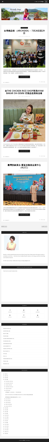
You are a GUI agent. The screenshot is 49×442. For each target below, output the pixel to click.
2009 (5, 431)
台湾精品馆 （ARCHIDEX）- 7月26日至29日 (24, 32)
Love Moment (6, 346)
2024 (5, 377)
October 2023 (8, 385)
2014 (5, 422)
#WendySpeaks (6, 328)
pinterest (23, 316)
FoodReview (5, 341)
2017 (5, 417)
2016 (5, 418)
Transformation (6, 358)
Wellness (5, 363)
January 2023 (8, 406)
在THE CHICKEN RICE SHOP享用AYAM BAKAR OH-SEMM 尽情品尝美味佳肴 (24, 92)
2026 (5, 374)
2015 (5, 420)
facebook (10, 311)
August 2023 (8, 388)
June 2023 (7, 398)
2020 (5, 411)
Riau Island (5, 351)
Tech (4, 353)
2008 (5, 433)
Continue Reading (24, 76)
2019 (5, 413)
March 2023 (8, 404)
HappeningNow (24, 27)
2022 (5, 408)
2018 (5, 415)
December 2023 (9, 381)
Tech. (4, 356)
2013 (5, 424)
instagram (37, 311)
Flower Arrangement (7, 338)
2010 (5, 429)
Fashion (5, 336)
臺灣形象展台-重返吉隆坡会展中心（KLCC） (24, 166)
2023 (5, 379)
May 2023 (7, 400)
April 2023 (7, 402)
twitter (24, 311)
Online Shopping (6, 348)
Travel (4, 361)
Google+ (10, 316)
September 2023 (9, 386)
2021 (5, 409)
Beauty (4, 333)
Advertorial (5, 331)
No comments (6, 82)
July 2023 (7, 390)
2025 (5, 375)
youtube (37, 316)
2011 (5, 428)
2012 (5, 426)
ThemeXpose (28, 440)
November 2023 (9, 383)
